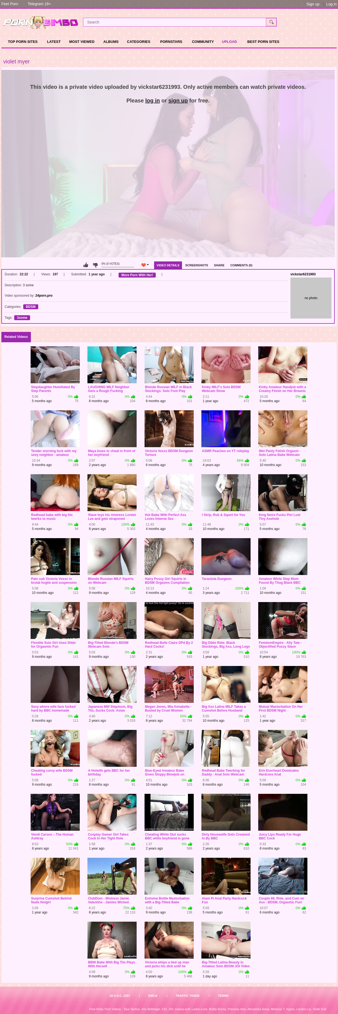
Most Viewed (81, 42)
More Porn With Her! (137, 275)
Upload (229, 42)
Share (219, 265)
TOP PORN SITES (23, 42)
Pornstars (171, 42)
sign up (178, 101)
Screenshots (196, 265)
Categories (138, 42)
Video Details (168, 265)
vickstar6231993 (303, 274)
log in (152, 101)
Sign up (312, 4)
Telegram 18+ (39, 4)
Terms (223, 995)
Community (203, 42)
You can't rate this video (85, 265)
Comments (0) (241, 265)
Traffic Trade (188, 995)
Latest (54, 42)
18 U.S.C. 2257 (120, 995)
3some (22, 318)
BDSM (31, 307)
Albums (111, 42)
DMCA (152, 995)
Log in (331, 4)
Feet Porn (9, 4)
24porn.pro (44, 295)
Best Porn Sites (263, 42)
